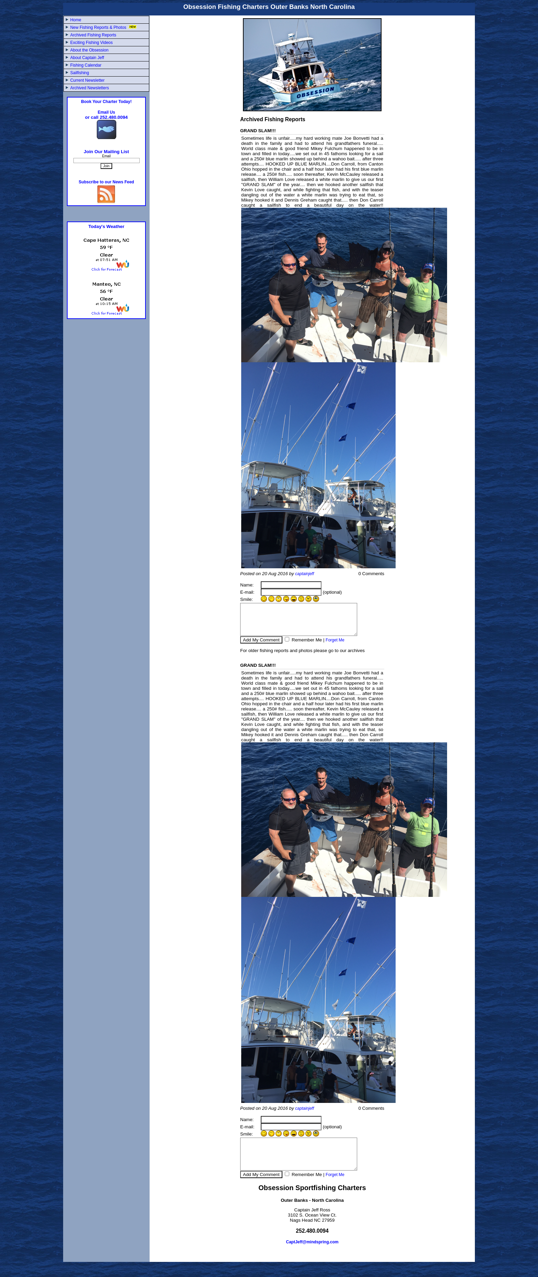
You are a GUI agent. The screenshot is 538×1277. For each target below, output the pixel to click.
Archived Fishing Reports (93, 35)
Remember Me (306, 646)
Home (75, 20)
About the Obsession (89, 50)
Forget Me (335, 646)
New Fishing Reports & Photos (104, 27)
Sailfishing (79, 72)
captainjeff (304, 573)
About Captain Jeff (87, 57)
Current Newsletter (87, 80)
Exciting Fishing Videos (91, 42)
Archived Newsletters (89, 87)
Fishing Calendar (86, 65)
